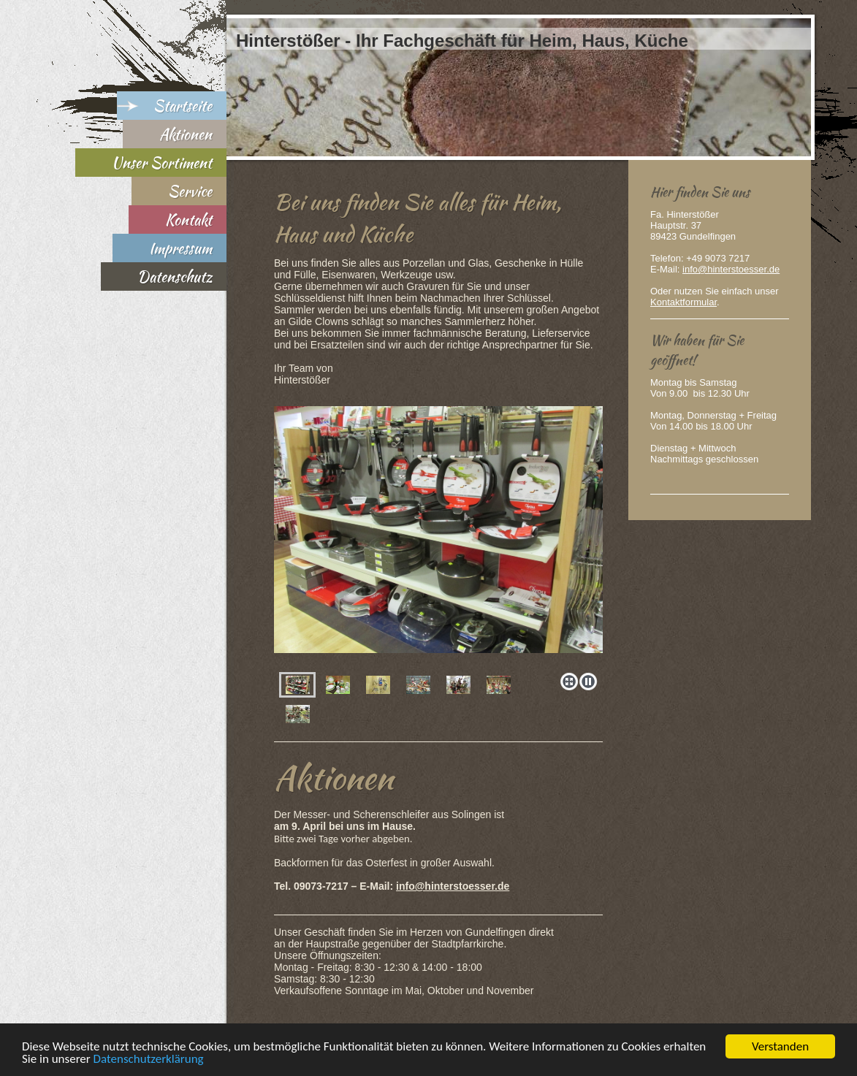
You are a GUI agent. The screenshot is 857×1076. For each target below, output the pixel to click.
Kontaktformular (683, 302)
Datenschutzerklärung (149, 1059)
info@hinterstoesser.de (452, 886)
